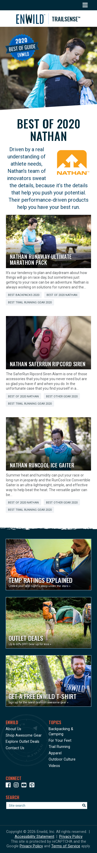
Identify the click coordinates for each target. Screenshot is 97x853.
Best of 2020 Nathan (62, 295)
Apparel (55, 753)
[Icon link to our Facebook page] (9, 786)
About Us (13, 729)
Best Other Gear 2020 (62, 396)
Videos (54, 766)
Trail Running (59, 747)
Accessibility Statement (34, 836)
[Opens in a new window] (48, 564)
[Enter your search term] (46, 805)
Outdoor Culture (62, 759)
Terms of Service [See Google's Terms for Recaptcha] (65, 846)
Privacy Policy (71, 836)
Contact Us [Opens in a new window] (15, 748)
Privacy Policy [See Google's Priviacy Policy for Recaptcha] (31, 846)
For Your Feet (60, 740)
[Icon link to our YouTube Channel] (24, 786)
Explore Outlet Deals (22, 741)
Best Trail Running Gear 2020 (30, 302)
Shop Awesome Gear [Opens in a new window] (24, 735)
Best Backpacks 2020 (23, 295)
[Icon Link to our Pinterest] (32, 786)
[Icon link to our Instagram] (17, 786)
